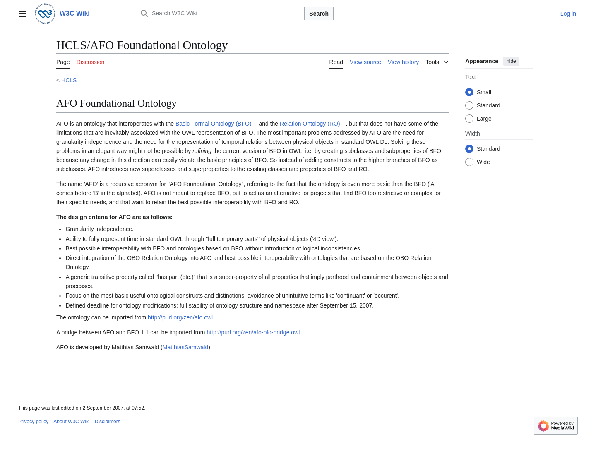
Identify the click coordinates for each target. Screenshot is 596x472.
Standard (488, 105)
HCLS (69, 80)
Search (319, 13)
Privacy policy (33, 421)
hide (511, 61)
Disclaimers (107, 421)
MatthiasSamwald (186, 347)
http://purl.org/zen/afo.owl (180, 317)
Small (484, 92)
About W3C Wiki (71, 421)
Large (484, 118)
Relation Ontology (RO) (310, 123)
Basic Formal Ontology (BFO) (213, 123)
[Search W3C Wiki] (221, 13)
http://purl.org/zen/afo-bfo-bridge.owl (253, 332)
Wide (483, 162)
